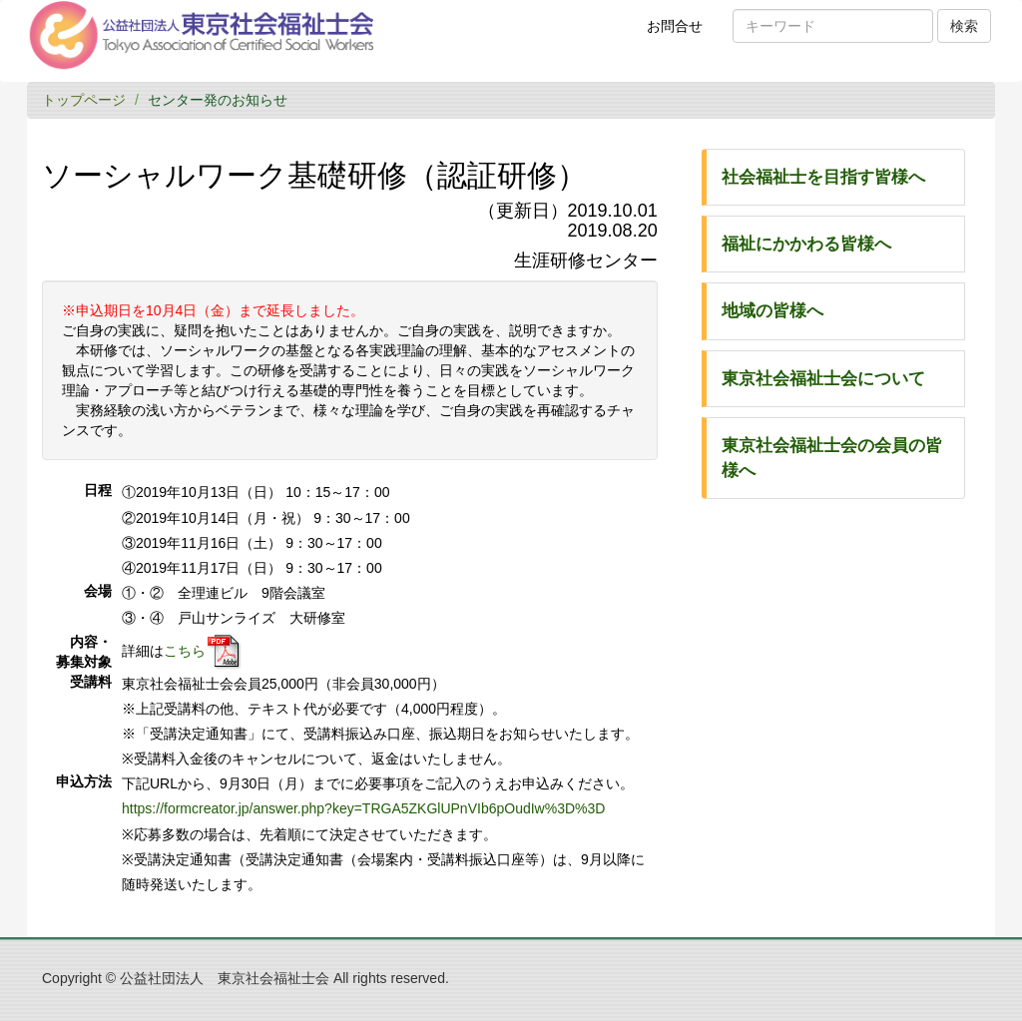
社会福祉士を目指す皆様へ (823, 177)
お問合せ (681, 33)
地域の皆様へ (772, 310)
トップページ (84, 100)
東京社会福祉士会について (823, 378)
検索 (964, 26)
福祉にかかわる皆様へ (806, 244)
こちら (185, 650)
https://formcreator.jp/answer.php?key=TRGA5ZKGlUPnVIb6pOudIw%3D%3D (363, 808)
